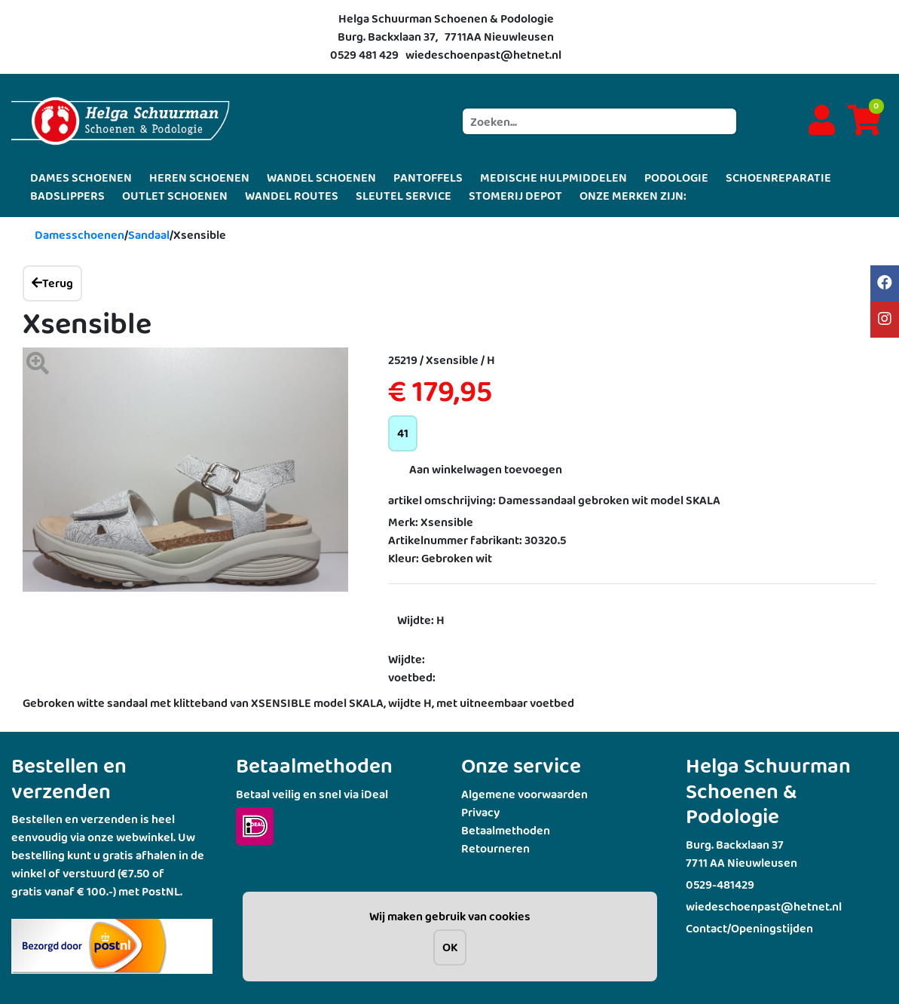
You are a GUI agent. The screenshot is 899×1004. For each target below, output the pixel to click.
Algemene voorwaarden (524, 794)
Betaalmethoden (505, 830)
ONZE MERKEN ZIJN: (632, 195)
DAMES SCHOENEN (81, 177)
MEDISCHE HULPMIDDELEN (553, 177)
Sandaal (149, 234)
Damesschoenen (79, 234)
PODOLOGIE (676, 177)
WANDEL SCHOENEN (321, 177)
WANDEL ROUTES (291, 195)
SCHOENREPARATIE (778, 177)
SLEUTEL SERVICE (403, 195)
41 (402, 433)
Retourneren (495, 848)
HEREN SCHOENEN (199, 177)
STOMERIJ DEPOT (515, 195)
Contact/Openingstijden (749, 928)
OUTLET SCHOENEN (175, 195)
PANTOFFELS (428, 177)
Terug (52, 283)
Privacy (480, 812)
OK (449, 947)
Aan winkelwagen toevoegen (485, 469)
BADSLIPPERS (67, 195)
